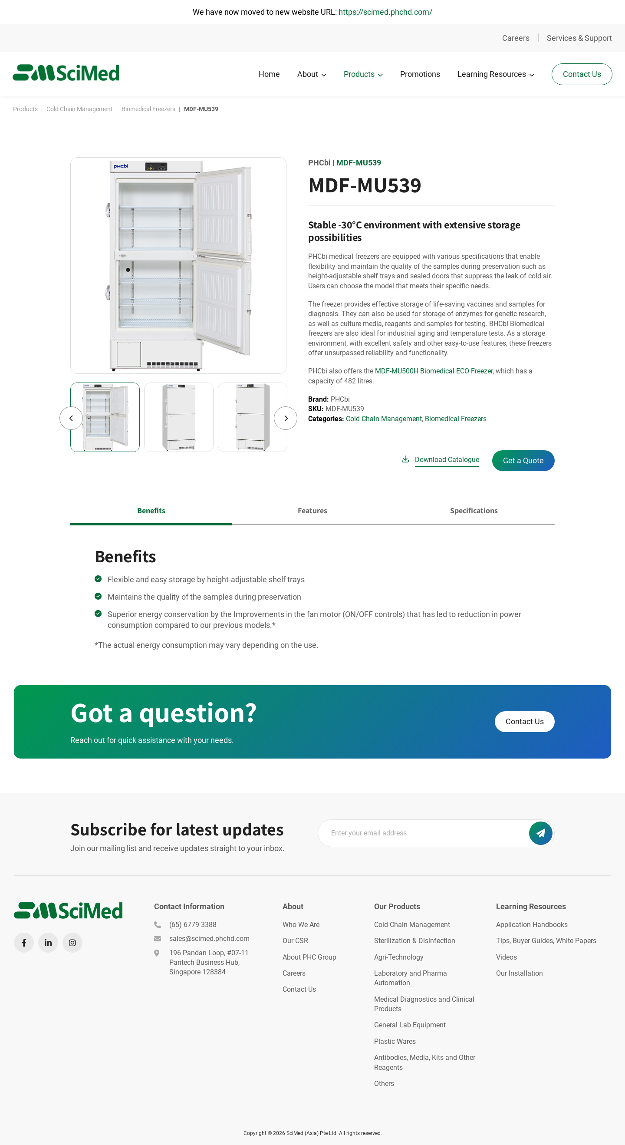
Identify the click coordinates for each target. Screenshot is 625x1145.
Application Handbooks (532, 924)
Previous (71, 417)
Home (269, 74)
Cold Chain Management (384, 418)
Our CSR (295, 940)
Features (312, 510)
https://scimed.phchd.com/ (385, 11)
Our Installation (519, 972)
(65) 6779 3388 (185, 924)
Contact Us (581, 73)
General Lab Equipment (410, 1024)
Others (384, 1083)
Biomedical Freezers (456, 418)
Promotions (420, 74)
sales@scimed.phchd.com (202, 938)
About (307, 74)
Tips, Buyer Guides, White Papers (546, 940)
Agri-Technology (399, 956)
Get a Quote (523, 459)
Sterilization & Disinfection (414, 940)
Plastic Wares (395, 1040)
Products (358, 74)
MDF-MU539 (358, 161)
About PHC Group (309, 956)
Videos (506, 956)
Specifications (474, 510)
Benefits (151, 510)
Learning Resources (491, 74)
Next (285, 417)
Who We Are (301, 924)
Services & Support (579, 38)
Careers (516, 38)
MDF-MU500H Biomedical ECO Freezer (434, 370)
